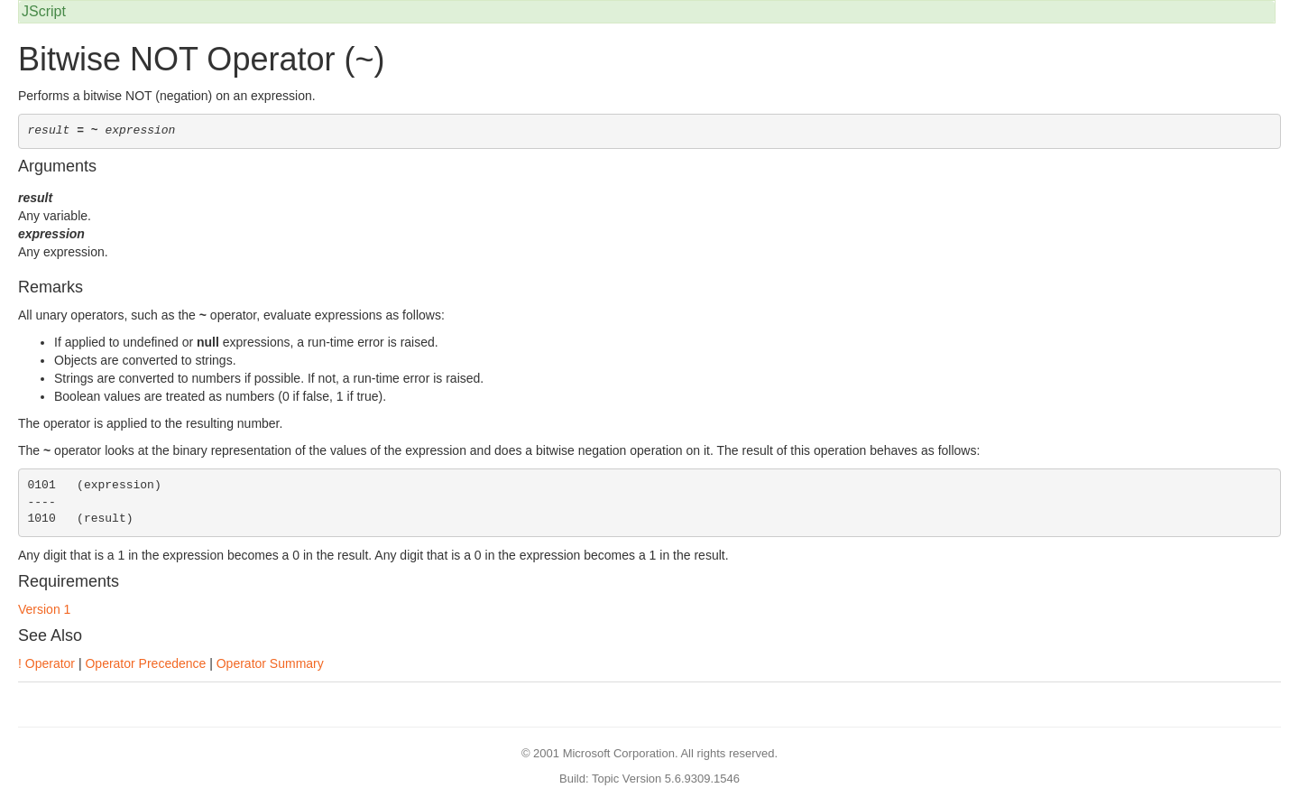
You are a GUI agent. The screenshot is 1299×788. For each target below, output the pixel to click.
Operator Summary (270, 663)
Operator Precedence (145, 663)
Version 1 (44, 609)
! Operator (46, 663)
